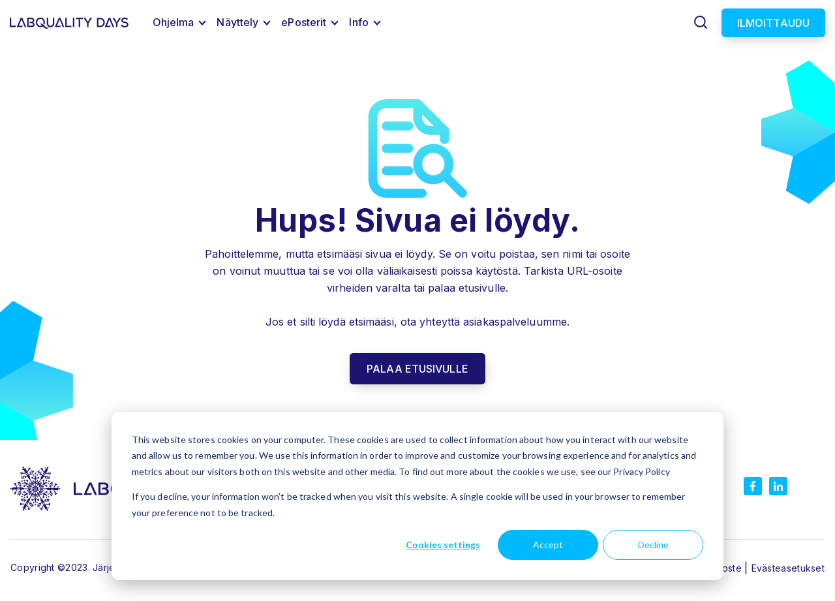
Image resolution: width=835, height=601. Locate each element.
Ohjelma (173, 22)
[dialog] (417, 496)
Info (358, 22)
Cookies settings (443, 544)
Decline (653, 544)
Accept (548, 544)
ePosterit (303, 22)
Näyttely (237, 22)
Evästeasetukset (788, 568)
